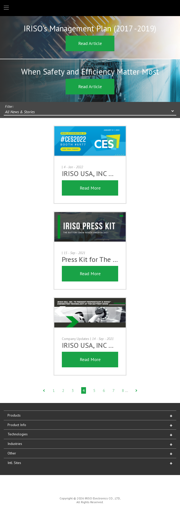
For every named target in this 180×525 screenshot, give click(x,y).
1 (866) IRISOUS (172, 8)
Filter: (9, 106)
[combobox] (90, 112)
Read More (90, 188)
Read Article (90, 43)
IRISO (89, 7)
